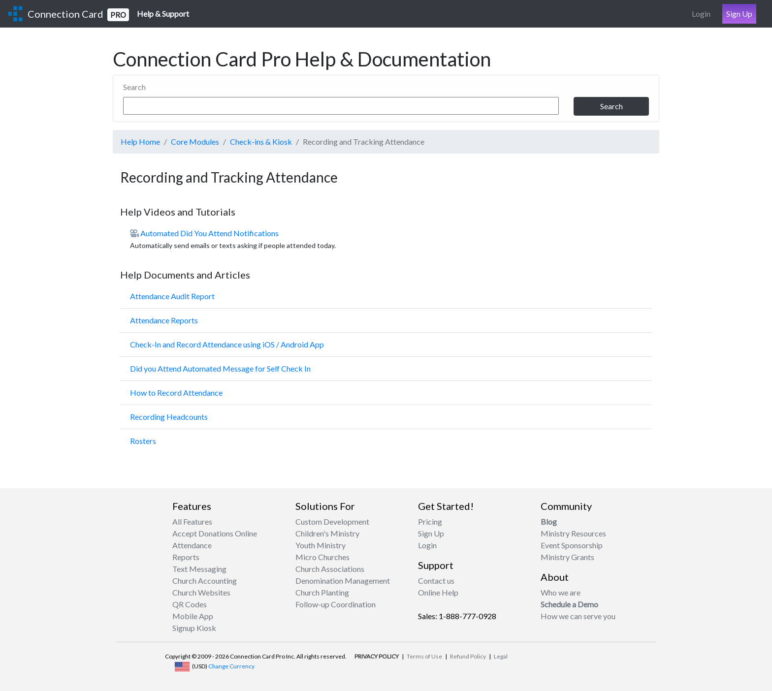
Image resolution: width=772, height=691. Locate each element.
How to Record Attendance (176, 392)
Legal (501, 656)
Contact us (436, 580)
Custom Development (332, 521)
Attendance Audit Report (172, 296)
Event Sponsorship (572, 545)
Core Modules (195, 141)
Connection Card (78, 14)
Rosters (143, 440)
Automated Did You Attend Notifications (209, 233)
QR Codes (189, 604)
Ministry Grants (567, 557)
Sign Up (739, 13)
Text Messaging (199, 568)
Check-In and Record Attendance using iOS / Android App (227, 344)
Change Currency (231, 666)
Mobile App (192, 616)
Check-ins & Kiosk (261, 141)
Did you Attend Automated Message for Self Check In (220, 368)
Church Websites (201, 592)
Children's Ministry (327, 533)
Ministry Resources (573, 533)
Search (134, 87)
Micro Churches (322, 557)
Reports (185, 557)
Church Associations (329, 568)
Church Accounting (204, 580)
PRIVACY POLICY (376, 656)
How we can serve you (578, 616)
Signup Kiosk (194, 627)
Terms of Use (424, 656)
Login (701, 13)
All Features (192, 521)
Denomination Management (342, 580)
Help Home (140, 141)
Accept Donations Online (214, 533)
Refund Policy (468, 656)
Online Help (438, 592)
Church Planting (322, 592)
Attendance (192, 545)
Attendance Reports (164, 320)
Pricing (430, 521)
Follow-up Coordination (335, 604)
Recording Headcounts (169, 416)
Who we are (560, 592)
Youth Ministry (320, 545)
